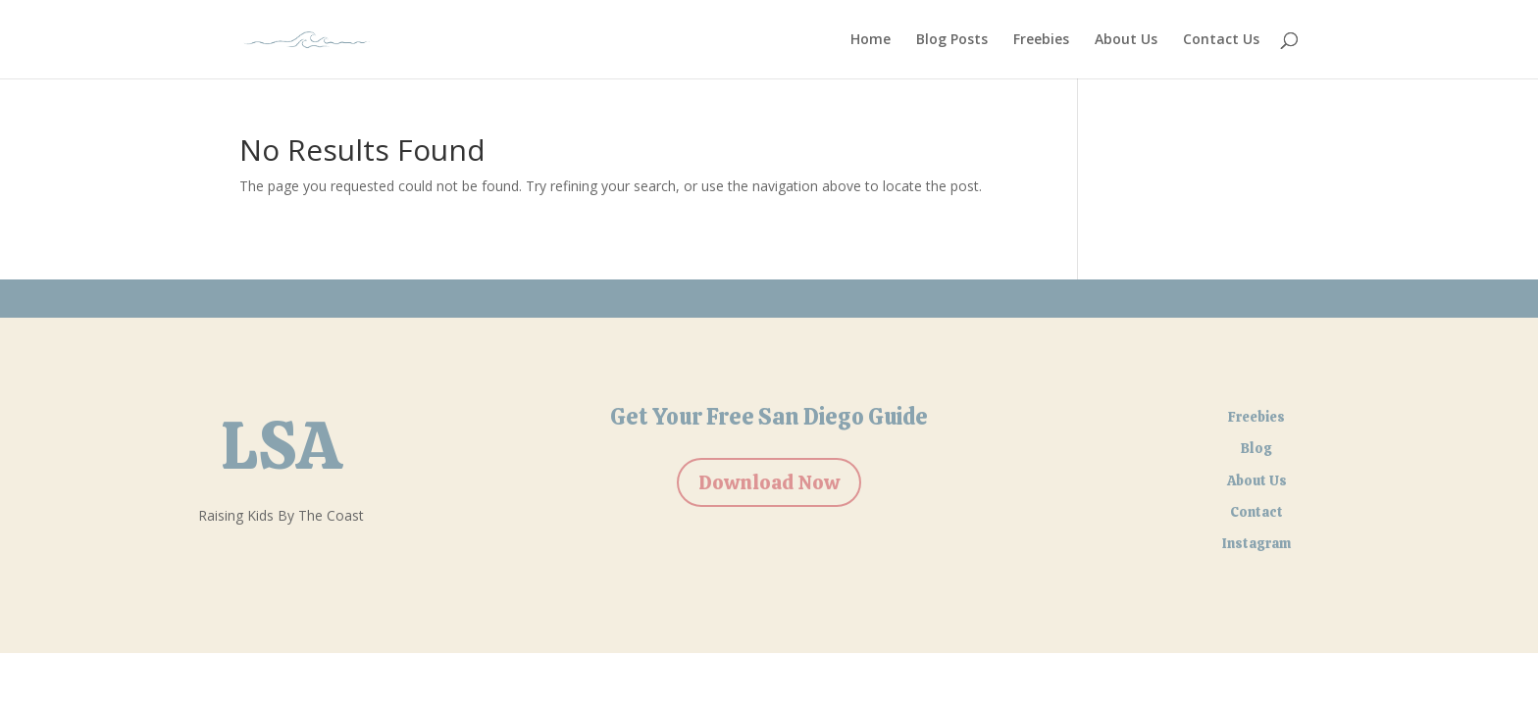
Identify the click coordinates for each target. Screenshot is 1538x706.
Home (870, 40)
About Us (1126, 40)
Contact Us (1221, 40)
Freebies (1041, 40)
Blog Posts (952, 40)
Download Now (769, 482)
